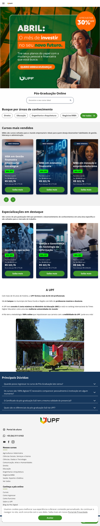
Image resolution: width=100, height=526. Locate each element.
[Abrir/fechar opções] (71, 100)
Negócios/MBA (69, 115)
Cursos (5, 492)
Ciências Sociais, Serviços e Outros (17, 456)
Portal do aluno (12, 429)
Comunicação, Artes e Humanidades (17, 462)
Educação (21, 115)
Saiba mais (17, 189)
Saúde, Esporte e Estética (13, 478)
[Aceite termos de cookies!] (50, 517)
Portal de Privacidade (77, 512)
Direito (7, 115)
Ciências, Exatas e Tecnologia (14, 459)
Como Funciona (9, 498)
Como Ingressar (9, 495)
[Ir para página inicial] (10, 3)
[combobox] (49, 100)
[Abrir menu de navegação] (3, 3)
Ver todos (88, 115)
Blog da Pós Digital (10, 505)
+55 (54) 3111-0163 (13, 435)
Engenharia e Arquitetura (44, 115)
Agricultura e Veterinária (13, 453)
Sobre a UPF (8, 501)
